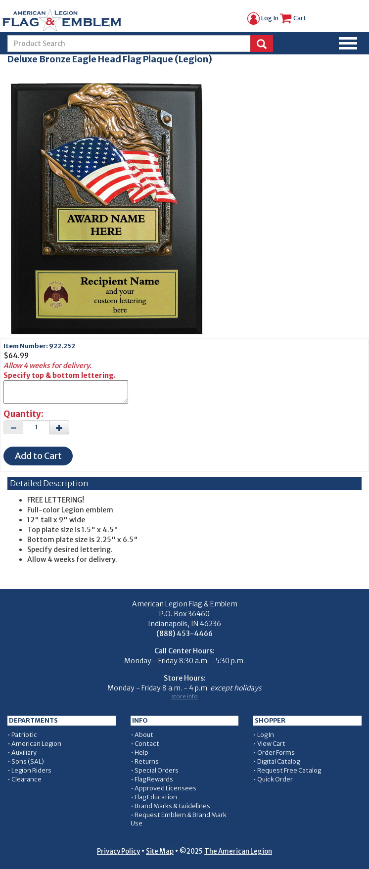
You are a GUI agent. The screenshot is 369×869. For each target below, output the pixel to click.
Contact (147, 743)
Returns (147, 761)
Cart (292, 18)
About (144, 734)
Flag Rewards (154, 779)
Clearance (26, 779)
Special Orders (157, 770)
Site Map (160, 851)
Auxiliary (24, 752)
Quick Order (275, 779)
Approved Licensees (165, 788)
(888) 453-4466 (184, 633)
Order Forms (276, 752)
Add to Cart (38, 455)
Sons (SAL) (27, 761)
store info (184, 696)
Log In (262, 18)
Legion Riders (31, 770)
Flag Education (156, 797)
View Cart (271, 743)
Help (141, 752)
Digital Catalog (278, 761)
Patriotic (24, 734)
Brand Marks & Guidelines (172, 806)
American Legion (36, 743)
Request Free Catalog (289, 770)
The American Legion (238, 851)
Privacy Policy (118, 851)
